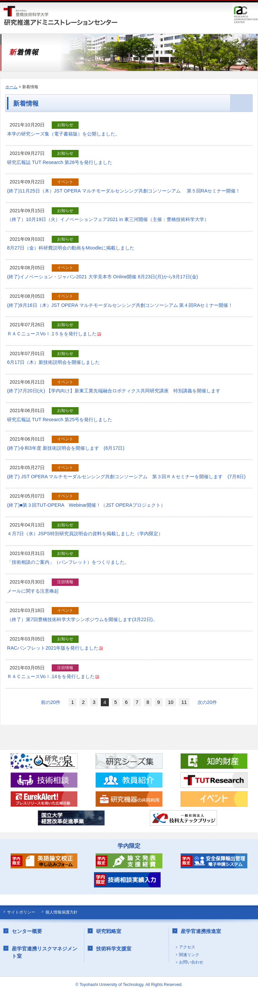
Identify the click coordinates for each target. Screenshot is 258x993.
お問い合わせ (191, 962)
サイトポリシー (21, 912)
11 (184, 702)
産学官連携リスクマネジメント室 (44, 952)
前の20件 (50, 702)
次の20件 (207, 702)
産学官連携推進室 (201, 931)
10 (170, 702)
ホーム (11, 87)
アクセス (187, 947)
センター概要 (27, 931)
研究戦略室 (108, 931)
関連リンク (189, 955)
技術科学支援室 (113, 948)
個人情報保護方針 (61, 912)
